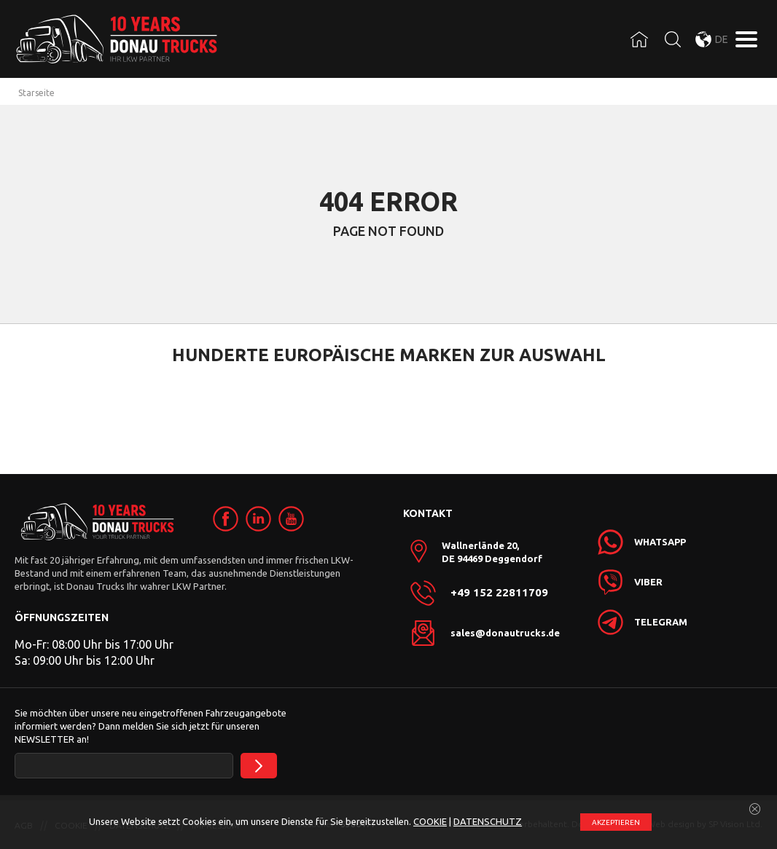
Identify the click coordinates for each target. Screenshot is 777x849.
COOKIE (430, 821)
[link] (225, 519)
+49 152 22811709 (499, 593)
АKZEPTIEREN (616, 822)
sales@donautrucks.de (505, 633)
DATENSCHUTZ (487, 821)
